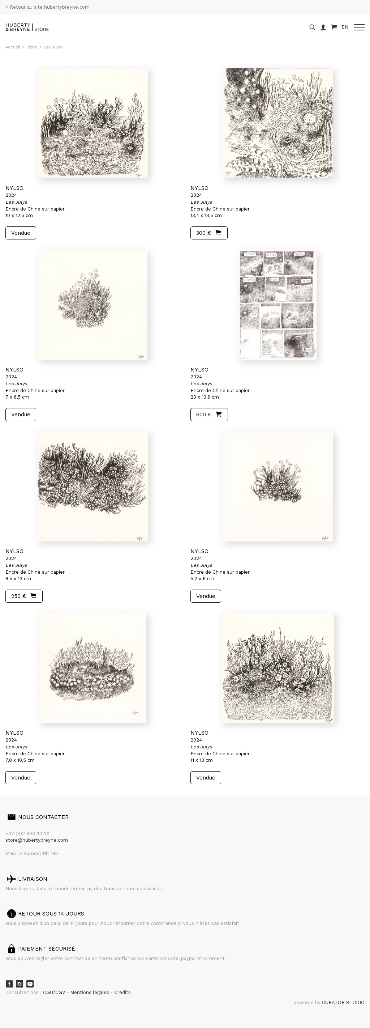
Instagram (19, 983)
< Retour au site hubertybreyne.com (47, 7)
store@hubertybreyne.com (36, 840)
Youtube (30, 983)
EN (344, 27)
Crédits (122, 992)
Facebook (9, 983)
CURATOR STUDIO (343, 1002)
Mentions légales (90, 992)
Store (32, 47)
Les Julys (53, 47)
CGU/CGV (54, 992)
